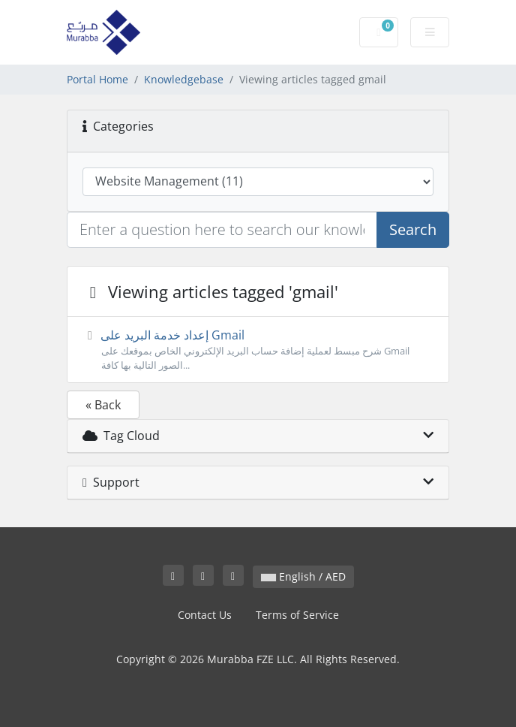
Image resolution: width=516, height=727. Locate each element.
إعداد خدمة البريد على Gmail (258, 350)
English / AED (303, 576)
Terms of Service (297, 615)
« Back (103, 405)
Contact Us (205, 615)
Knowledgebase (184, 79)
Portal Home (97, 79)
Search (412, 229)
